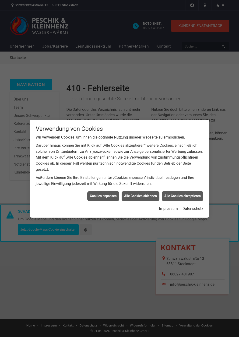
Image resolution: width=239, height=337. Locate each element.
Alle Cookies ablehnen (140, 194)
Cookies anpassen (103, 194)
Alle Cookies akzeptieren (182, 194)
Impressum (168, 206)
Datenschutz (193, 206)
